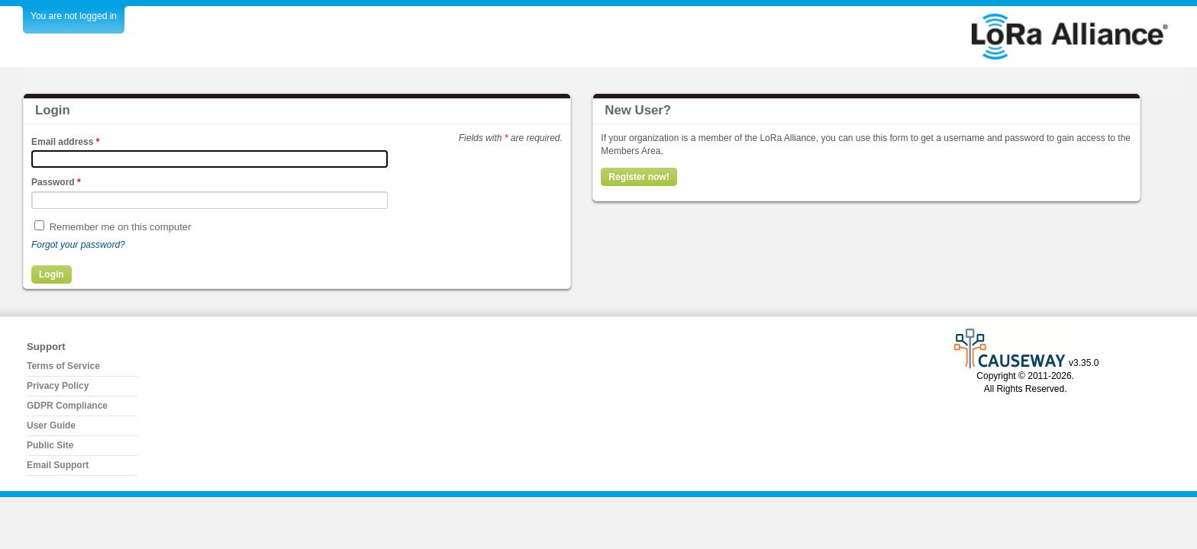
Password (56, 182)
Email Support (58, 465)
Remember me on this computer (121, 227)
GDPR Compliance (67, 405)
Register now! (638, 177)
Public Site (50, 445)
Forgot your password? (78, 244)
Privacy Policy (58, 385)
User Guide (51, 425)
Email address (65, 141)
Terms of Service (63, 366)
